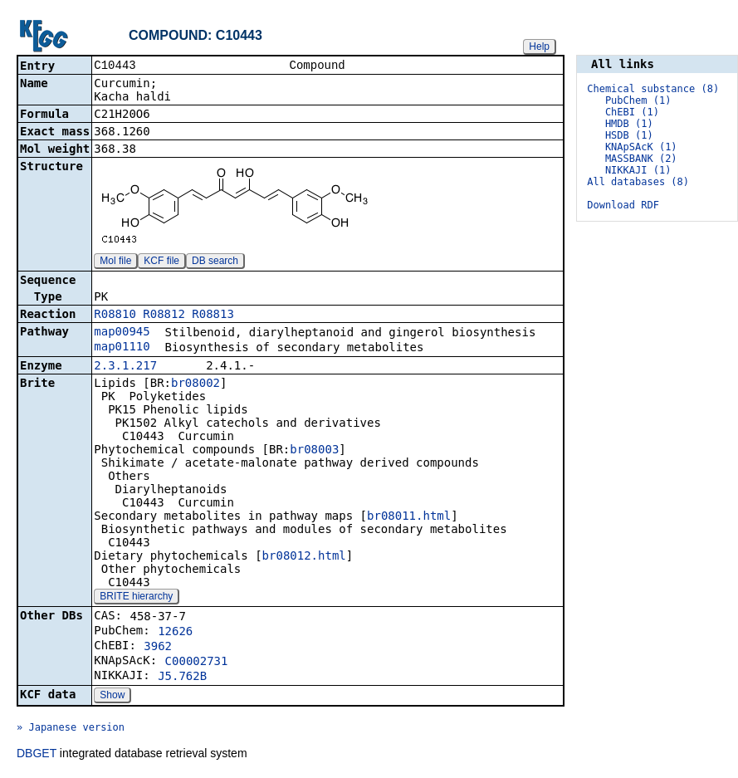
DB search (215, 262)
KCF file (161, 262)
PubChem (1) (638, 100)
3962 (158, 647)
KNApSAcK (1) (641, 147)
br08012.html (304, 557)
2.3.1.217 (125, 367)
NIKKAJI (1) (638, 170)
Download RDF (623, 205)
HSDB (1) (629, 135)
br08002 (195, 384)
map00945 (121, 333)
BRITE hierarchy (136, 598)
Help (539, 46)
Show (112, 696)
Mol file (115, 262)
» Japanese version (71, 729)
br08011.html (409, 517)
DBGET (36, 754)
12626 (175, 632)
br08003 (314, 451)
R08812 (164, 315)
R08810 (115, 315)
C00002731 (196, 662)
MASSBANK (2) (641, 158)
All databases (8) (638, 182)
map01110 (121, 348)
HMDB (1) (629, 124)
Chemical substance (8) (653, 89)
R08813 (213, 315)
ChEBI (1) (632, 112)
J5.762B (182, 677)
